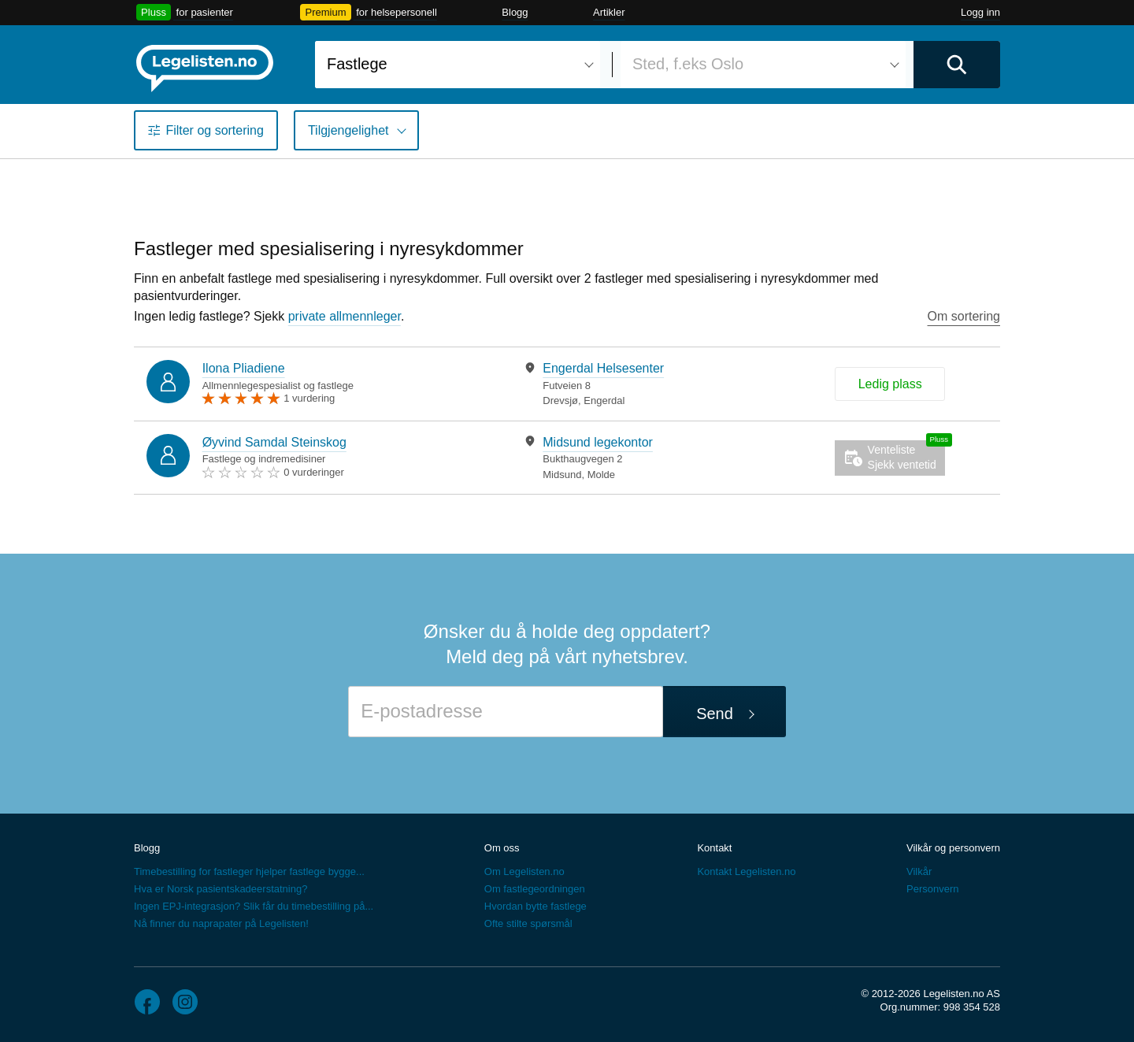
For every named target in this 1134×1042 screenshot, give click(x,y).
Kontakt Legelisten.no (746, 871)
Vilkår (919, 871)
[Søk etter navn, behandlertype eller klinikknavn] (457, 64)
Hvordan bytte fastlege (535, 906)
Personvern (932, 889)
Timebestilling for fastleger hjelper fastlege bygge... (249, 871)
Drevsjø (560, 400)
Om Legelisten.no (524, 871)
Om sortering (964, 316)
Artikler (608, 12)
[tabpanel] (645, 384)
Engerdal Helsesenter (603, 368)
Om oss (502, 848)
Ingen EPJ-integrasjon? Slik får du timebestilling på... (253, 906)
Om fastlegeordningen (534, 889)
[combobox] (457, 64)
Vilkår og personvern (953, 848)
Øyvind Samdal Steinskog (274, 442)
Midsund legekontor (598, 442)
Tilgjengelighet (348, 130)
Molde (601, 474)
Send (714, 713)
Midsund (562, 474)
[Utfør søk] (957, 64)
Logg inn (980, 12)
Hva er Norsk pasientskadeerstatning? (220, 889)
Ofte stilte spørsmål (528, 923)
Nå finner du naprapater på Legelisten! (221, 923)
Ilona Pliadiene (243, 368)
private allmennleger (344, 316)
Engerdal (604, 400)
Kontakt (714, 848)
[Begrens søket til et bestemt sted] (763, 64)
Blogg (515, 12)
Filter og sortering (214, 130)
